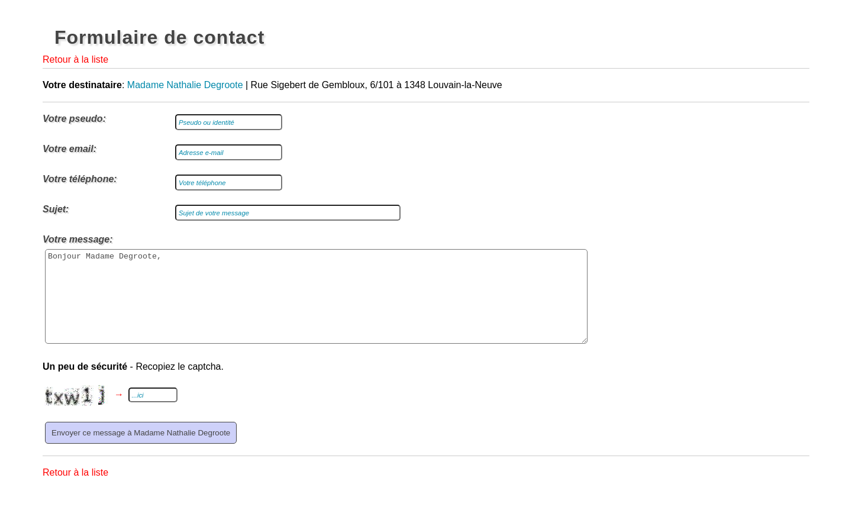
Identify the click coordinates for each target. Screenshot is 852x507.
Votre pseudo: (74, 119)
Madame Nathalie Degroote (185, 85)
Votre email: (69, 149)
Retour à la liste (75, 59)
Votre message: (78, 239)
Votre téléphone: (80, 179)
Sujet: (56, 209)
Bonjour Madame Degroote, (316, 305)
